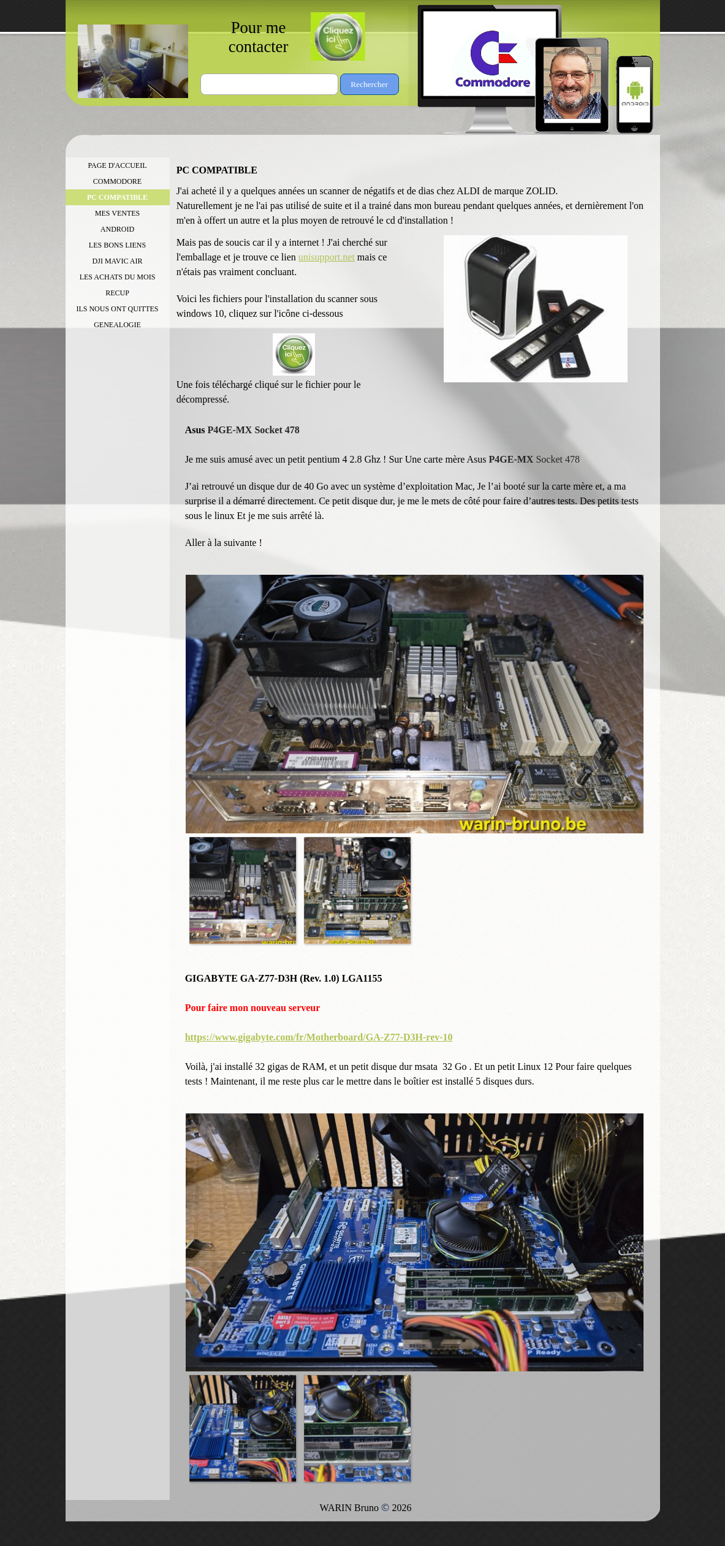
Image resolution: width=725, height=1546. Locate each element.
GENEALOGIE (117, 324)
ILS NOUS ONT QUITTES (117, 309)
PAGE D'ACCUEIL (117, 165)
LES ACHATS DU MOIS (118, 277)
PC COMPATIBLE (117, 197)
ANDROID (117, 229)
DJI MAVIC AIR (118, 261)
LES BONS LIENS (117, 245)
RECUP (117, 293)
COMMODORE (117, 181)
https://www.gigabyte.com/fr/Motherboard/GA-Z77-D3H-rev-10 (319, 1037)
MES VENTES (117, 213)
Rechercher (369, 84)
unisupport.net (326, 257)
